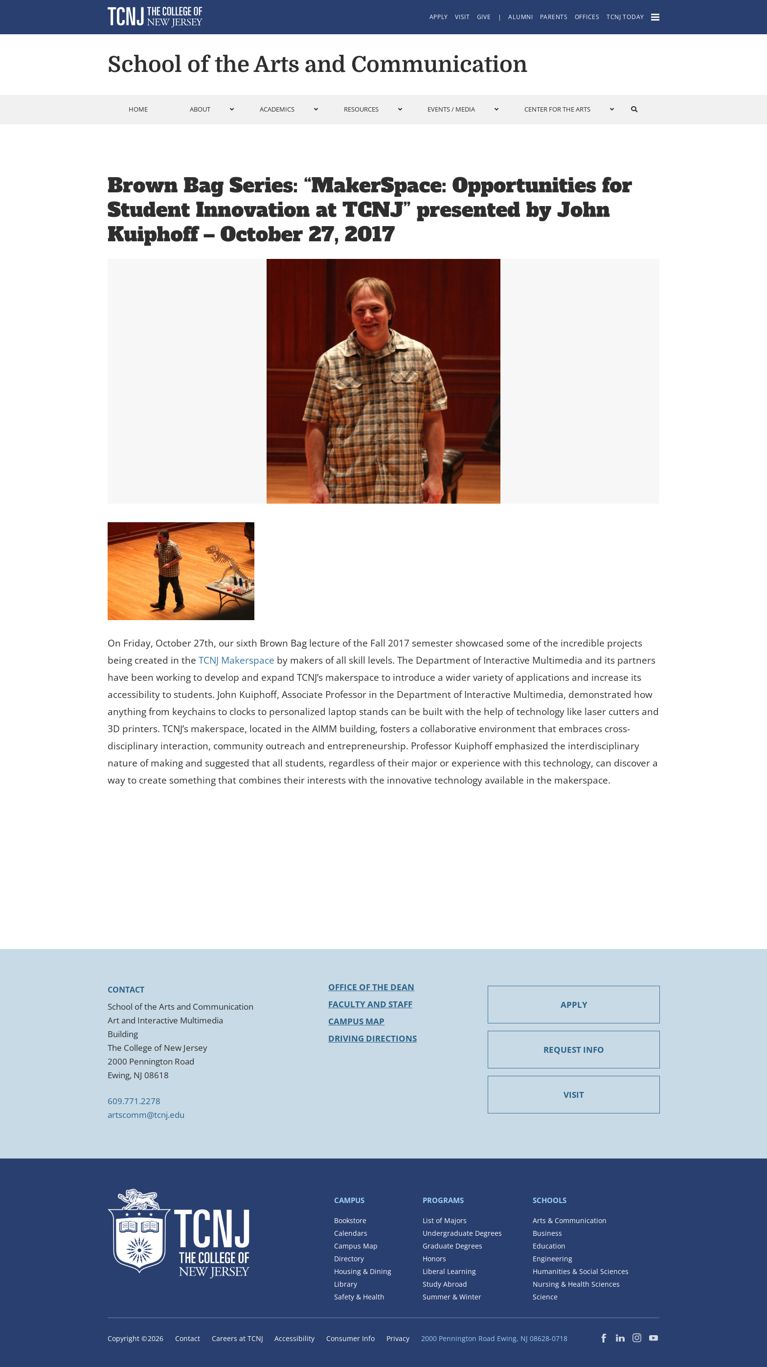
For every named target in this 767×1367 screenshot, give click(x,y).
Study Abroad (445, 1284)
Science (545, 1296)
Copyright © (135, 1338)
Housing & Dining (362, 1271)
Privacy (397, 1338)
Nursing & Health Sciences (576, 1284)
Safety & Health (359, 1296)
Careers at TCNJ (237, 1338)
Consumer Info (350, 1338)
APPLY (574, 1004)
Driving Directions (372, 1038)
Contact (187, 1338)
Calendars (350, 1233)
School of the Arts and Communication (317, 64)
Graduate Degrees (452, 1246)
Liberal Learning (449, 1271)
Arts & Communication (570, 1220)
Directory (349, 1258)
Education (549, 1246)
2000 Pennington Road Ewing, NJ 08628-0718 (494, 1338)
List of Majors (445, 1220)
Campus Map (356, 1021)
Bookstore (350, 1220)
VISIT (574, 1094)
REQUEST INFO (573, 1049)
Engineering (552, 1258)
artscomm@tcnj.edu (146, 1114)
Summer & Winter (452, 1296)
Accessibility (294, 1338)
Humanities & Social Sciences (581, 1271)
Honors (434, 1258)
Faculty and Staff (370, 1004)
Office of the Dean (371, 987)
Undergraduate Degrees (462, 1233)
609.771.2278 (134, 1101)
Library (345, 1284)
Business (547, 1233)
